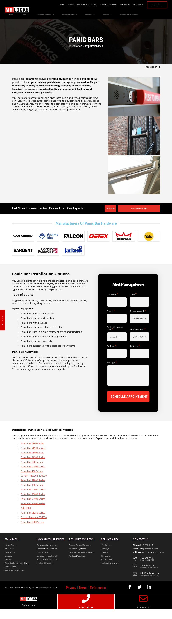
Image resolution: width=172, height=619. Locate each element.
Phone (111, 322)
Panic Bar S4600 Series (33, 499)
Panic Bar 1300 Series (32, 462)
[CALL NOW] (86, 608)
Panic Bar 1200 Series (32, 531)
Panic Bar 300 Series (32, 494)
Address (112, 357)
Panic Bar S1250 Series (33, 522)
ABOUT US (28, 614)
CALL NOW (86, 617)
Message (112, 373)
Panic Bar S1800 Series (33, 490)
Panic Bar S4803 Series (33, 476)
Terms (83, 597)
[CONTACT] (143, 608)
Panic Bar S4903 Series (33, 467)
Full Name (112, 305)
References (98, 597)
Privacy (71, 597)
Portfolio (125, 5)
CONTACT (143, 617)
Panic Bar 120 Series (32, 471)
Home (47, 5)
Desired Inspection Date (115, 339)
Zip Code (135, 357)
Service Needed (138, 322)
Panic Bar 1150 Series (32, 453)
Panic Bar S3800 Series (33, 513)
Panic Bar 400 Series (32, 480)
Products (111, 5)
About (57, 5)
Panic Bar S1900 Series (33, 457)
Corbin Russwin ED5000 (34, 485)
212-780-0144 (153, 76)
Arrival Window (138, 340)
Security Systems (94, 5)
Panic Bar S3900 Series (33, 508)
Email (133, 305)
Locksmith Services (73, 5)
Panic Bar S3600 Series (33, 504)
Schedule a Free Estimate (150, 5)
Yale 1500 (26, 517)
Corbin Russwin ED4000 (34, 527)
